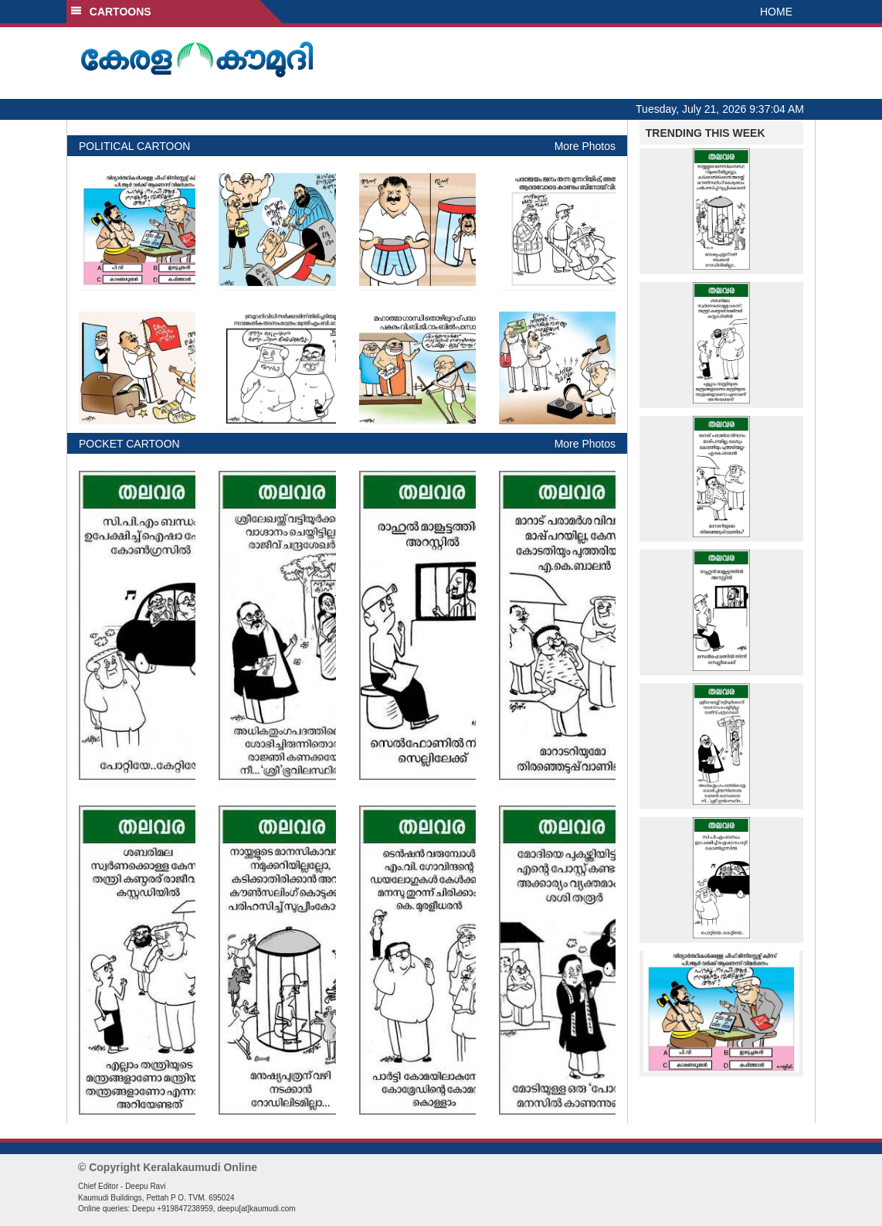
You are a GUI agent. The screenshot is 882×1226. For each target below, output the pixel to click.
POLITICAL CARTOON (134, 146)
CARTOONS (110, 11)
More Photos (585, 146)
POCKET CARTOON (129, 444)
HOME (776, 11)
